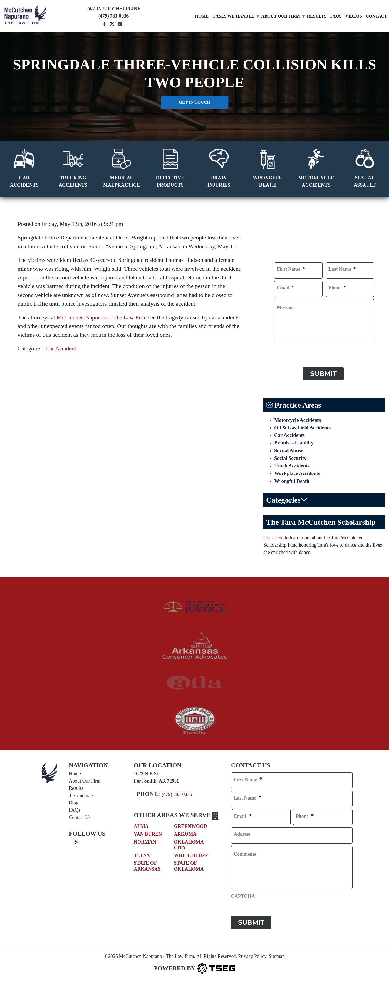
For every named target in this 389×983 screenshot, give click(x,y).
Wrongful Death (293, 482)
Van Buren (148, 835)
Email (285, 287)
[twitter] (76, 843)
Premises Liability (295, 442)
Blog (73, 804)
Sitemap (277, 955)
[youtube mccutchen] (120, 23)
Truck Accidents (293, 466)
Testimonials (81, 797)
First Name (291, 269)
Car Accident (61, 348)
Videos (353, 16)
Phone (337, 287)
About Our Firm (280, 16)
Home (202, 16)
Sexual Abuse (289, 450)
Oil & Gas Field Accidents (304, 426)
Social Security (291, 458)
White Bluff (191, 857)
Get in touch (194, 102)
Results (316, 16)
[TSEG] (194, 967)
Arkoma (185, 835)
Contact (376, 16)
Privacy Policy (252, 955)
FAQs (335, 16)
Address (242, 835)
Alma (141, 828)
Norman (145, 843)
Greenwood (190, 828)
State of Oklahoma (189, 867)
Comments (245, 855)
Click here (273, 539)
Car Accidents (290, 434)
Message (285, 307)
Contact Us (80, 818)
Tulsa (142, 857)
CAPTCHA (286, 349)
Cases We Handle (233, 16)
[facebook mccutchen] (104, 23)
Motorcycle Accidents (299, 417)
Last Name (342, 269)
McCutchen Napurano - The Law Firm (102, 317)
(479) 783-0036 (177, 795)
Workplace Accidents (298, 474)
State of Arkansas (147, 867)
